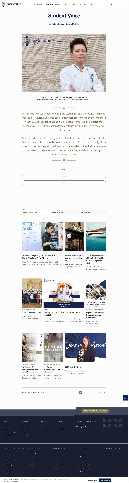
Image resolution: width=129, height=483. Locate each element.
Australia (55, 453)
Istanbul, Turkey (8, 465)
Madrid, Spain (7, 462)
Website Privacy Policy (9, 432)
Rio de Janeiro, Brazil (33, 453)
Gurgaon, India (82, 456)
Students (60, 426)
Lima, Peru (31, 465)
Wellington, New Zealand (59, 468)
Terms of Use (7, 429)
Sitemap (6, 438)
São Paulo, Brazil (32, 456)
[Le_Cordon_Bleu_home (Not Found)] (12, 4)
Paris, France (7, 453)
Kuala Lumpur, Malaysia (84, 465)
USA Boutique (43, 426)
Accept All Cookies (105, 480)
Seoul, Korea (81, 462)
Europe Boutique (44, 429)
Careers (24, 432)
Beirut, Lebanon (8, 471)
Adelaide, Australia (57, 456)
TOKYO (63, 176)
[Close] (126, 480)
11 (88, 393)
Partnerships (25, 429)
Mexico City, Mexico (33, 462)
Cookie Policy (7, 435)
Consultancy (25, 435)
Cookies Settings (92, 480)
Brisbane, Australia (58, 459)
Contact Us (6, 426)
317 (100, 393)
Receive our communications (95, 411)
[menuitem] (111, 4)
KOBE (64, 183)
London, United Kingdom (10, 459)
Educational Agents (62, 429)
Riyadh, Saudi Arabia (9, 468)
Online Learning (107, 453)
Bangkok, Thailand (82, 471)
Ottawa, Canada (32, 459)
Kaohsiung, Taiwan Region (84, 468)
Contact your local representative (111, 456)
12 (92, 393)
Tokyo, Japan (81, 459)
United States (31, 468)
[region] (64, 480)
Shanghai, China (82, 453)
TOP (125, 398)
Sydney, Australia (57, 465)
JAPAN (64, 169)
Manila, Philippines (82, 474)
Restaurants (25, 426)
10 (84, 393)
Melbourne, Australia (58, 462)
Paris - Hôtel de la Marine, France (12, 456)
